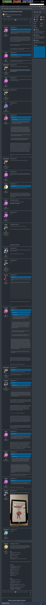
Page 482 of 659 (30, 22)
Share (4, 16)
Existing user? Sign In (37, 1)
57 (6, 122)
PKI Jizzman (6, 490)
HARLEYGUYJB (6, 529)
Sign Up (42, 1)
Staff (9, 6)
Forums (3, 6)
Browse (3, 4)
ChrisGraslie (6, 543)
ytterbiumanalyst (6, 64)
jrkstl (6, 115)
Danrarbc (43, 16)
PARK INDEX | (33, 6)
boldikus (6, 224)
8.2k (6, 97)
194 (6, 282)
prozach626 (6, 380)
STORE (36, 6)
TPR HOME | (30, 6)
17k (6, 255)
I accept (41, 603)
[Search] (34, 4)
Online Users (13, 6)
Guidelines (6, 6)
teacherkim (6, 27)
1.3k (6, 34)
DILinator (5, 183)
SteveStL (5, 200)
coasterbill (6, 248)
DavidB (6, 52)
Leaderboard (18, 6)
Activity (7, 4)
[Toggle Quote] (11, 29)
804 (6, 207)
